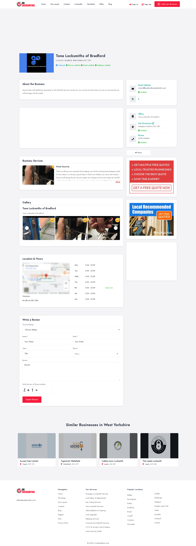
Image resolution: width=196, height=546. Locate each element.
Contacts (67, 4)
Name (24, 336)
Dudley (157, 493)
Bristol (129, 511)
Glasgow (157, 502)
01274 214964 (143, 138)
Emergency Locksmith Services (97, 494)
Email (74, 336)
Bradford (68, 60)
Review (24, 360)
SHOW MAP (46, 278)
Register (61, 514)
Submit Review (32, 399)
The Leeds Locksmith (152, 461)
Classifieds (91, 4)
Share (138, 152)
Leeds (106, 464)
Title (23, 348)
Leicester (157, 514)
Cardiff (130, 516)
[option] (71, 228)
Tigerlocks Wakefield (70, 461)
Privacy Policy (63, 523)
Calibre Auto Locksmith (112, 461)
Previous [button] (27, 228)
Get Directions (146, 123)
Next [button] (116, 228)
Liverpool (157, 518)
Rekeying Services (92, 519)
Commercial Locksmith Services (97, 523)
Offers (101, 4)
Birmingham (131, 499)
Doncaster (131, 524)
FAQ (59, 519)
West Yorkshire (78, 60)
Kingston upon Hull (161, 506)
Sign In (133, 4)
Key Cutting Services (93, 502)
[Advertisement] (98, 33)
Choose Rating (27, 325)
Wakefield (67, 464)
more (118, 182)
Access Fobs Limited (29, 461)
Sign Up (146, 4)
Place (75, 348)
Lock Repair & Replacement (96, 498)
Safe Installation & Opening (96, 510)
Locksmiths (78, 4)
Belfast (129, 495)
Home (43, 4)
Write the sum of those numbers (33, 384)
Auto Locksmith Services (94, 506)
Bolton (129, 503)
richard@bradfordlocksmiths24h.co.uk (152, 88)
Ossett (24, 464)
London (157, 522)
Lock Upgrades (91, 514)
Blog (110, 4)
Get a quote (54, 4)
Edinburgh (158, 497)
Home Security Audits (93, 531)
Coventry (130, 520)
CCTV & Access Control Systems (98, 527)
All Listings (61, 498)
